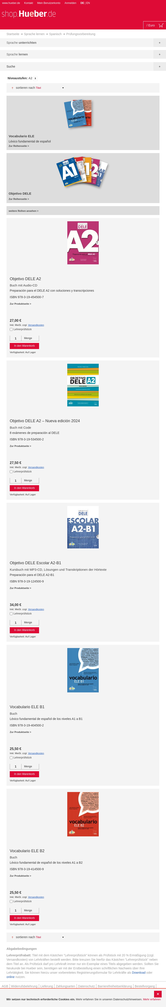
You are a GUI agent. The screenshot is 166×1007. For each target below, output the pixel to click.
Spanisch (55, 34)
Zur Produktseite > (20, 303)
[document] (83, 999)
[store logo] (28, 14)
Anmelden (70, 3)
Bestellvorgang (145, 986)
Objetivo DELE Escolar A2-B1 (35, 563)
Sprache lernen (34, 34)
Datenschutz (86, 986)
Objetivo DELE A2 (25, 279)
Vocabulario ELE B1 (27, 707)
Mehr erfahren (152, 999)
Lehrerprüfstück (22, 329)
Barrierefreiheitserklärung (115, 986)
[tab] (83, 78)
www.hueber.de (11, 3)
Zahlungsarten (65, 986)
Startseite (13, 34)
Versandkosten (36, 325)
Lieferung (46, 986)
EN (88, 3)
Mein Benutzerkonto (48, 3)
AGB (5, 986)
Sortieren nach (25, 87)
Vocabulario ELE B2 (27, 851)
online (11, 977)
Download (138, 972)
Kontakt (28, 3)
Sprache (21, 42)
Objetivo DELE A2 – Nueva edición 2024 (45, 421)
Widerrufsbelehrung (24, 986)
